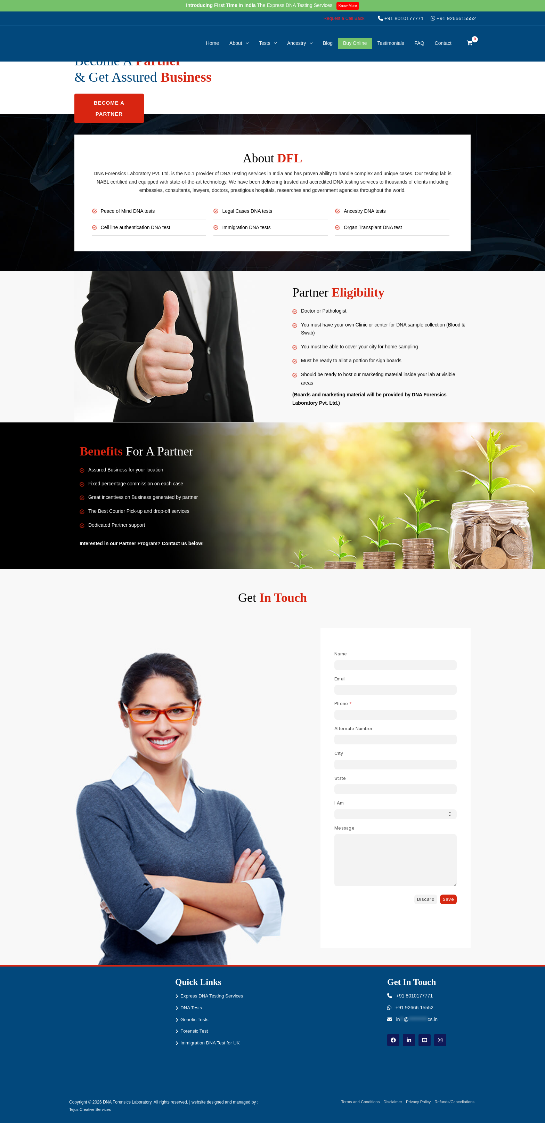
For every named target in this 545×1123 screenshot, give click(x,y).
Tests (268, 43)
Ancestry (299, 43)
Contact (443, 43)
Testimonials (390, 43)
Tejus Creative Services (91, 1109)
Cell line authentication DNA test (138, 227)
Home (212, 43)
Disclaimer (390, 1102)
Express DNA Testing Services (213, 996)
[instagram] (440, 1040)
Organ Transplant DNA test (375, 227)
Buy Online (355, 43)
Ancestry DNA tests (366, 211)
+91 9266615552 (453, 18)
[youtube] (424, 1040)
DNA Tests (191, 1007)
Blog (328, 43)
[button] (344, 18)
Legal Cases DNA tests (249, 211)
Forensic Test (194, 1031)
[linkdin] (409, 1040)
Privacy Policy (417, 1102)
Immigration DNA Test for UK (211, 1042)
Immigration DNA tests (248, 227)
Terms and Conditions (356, 1102)
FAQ (419, 43)
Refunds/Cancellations (455, 1102)
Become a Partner (109, 107)
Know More (348, 5)
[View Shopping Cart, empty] (470, 43)
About (239, 43)
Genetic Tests (195, 1019)
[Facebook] (393, 1040)
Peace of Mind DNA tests (130, 211)
